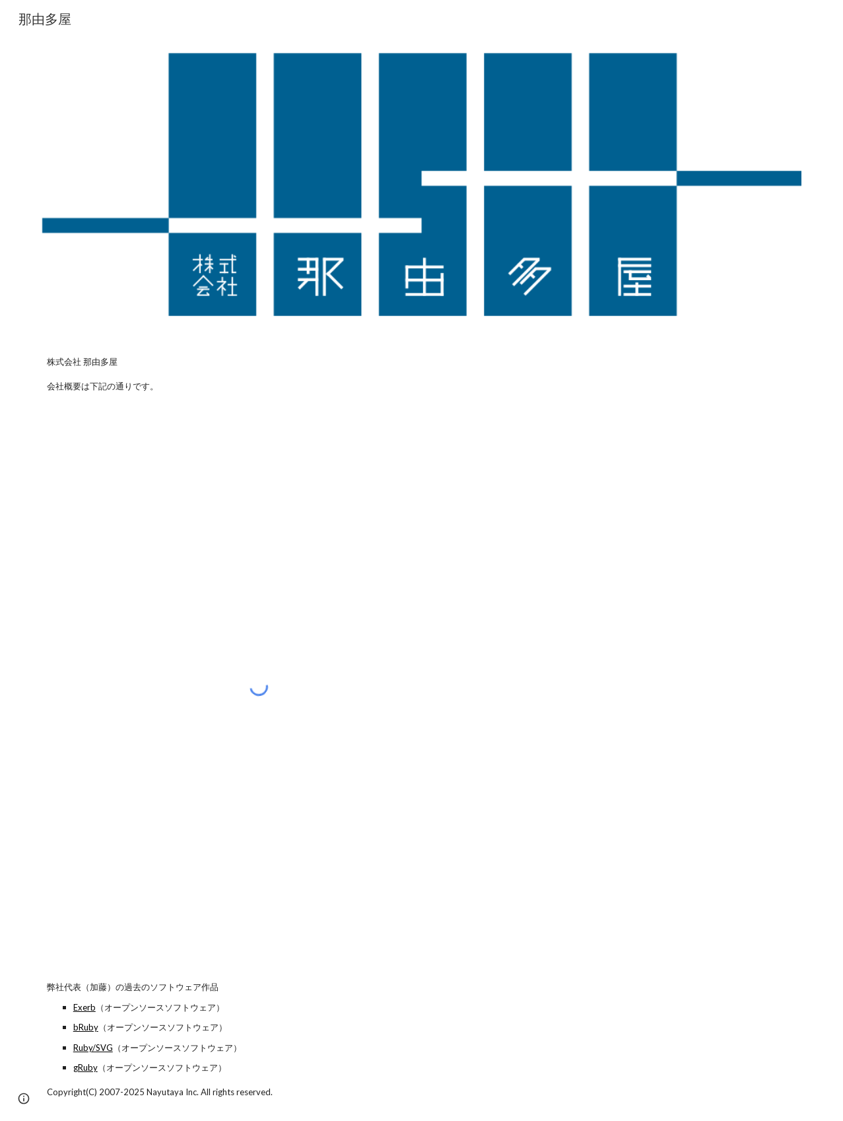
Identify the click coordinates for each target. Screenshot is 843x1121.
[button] (24, 1098)
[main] (422, 373)
